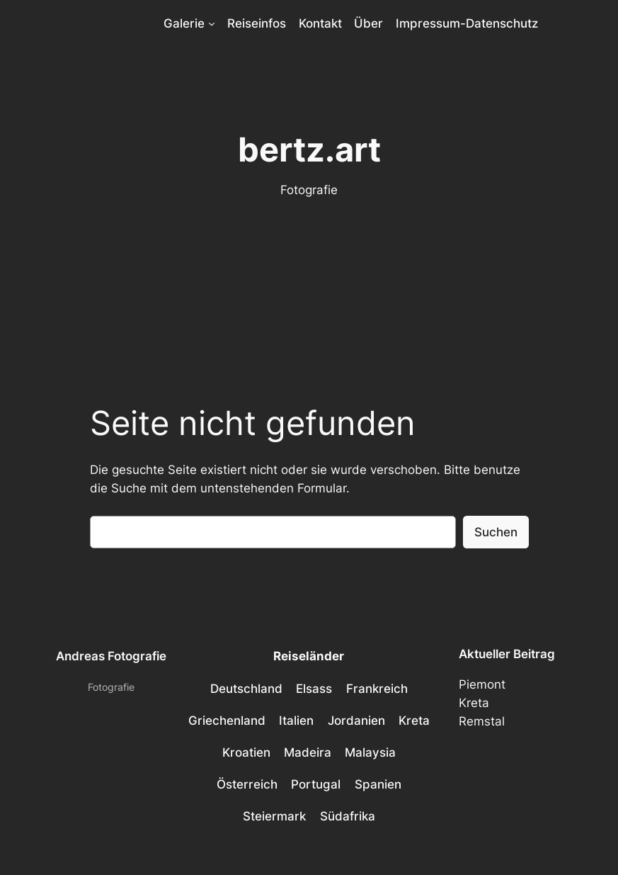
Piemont (482, 684)
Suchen (495, 532)
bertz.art (309, 149)
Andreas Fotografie (111, 656)
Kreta (474, 703)
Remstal (482, 721)
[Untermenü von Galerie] (211, 23)
